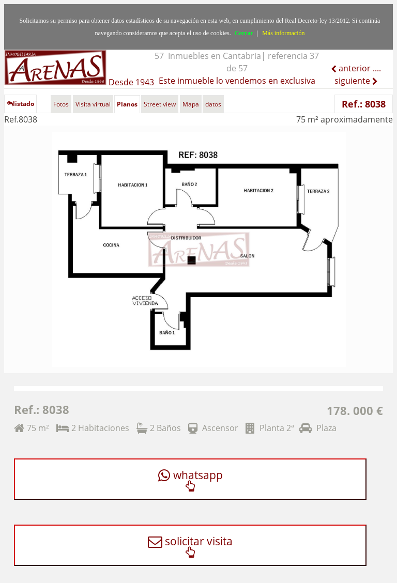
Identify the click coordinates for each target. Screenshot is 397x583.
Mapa (190, 104)
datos (213, 104)
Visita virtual (93, 104)
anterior (354, 68)
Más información (283, 33)
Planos (127, 104)
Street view (160, 104)
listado (20, 103)
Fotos (61, 104)
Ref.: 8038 (364, 104)
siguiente (353, 80)
